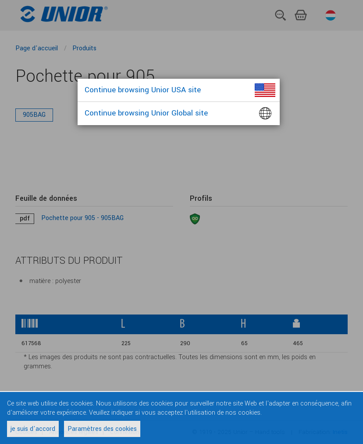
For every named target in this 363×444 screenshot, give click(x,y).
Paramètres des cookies (102, 429)
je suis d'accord (33, 429)
